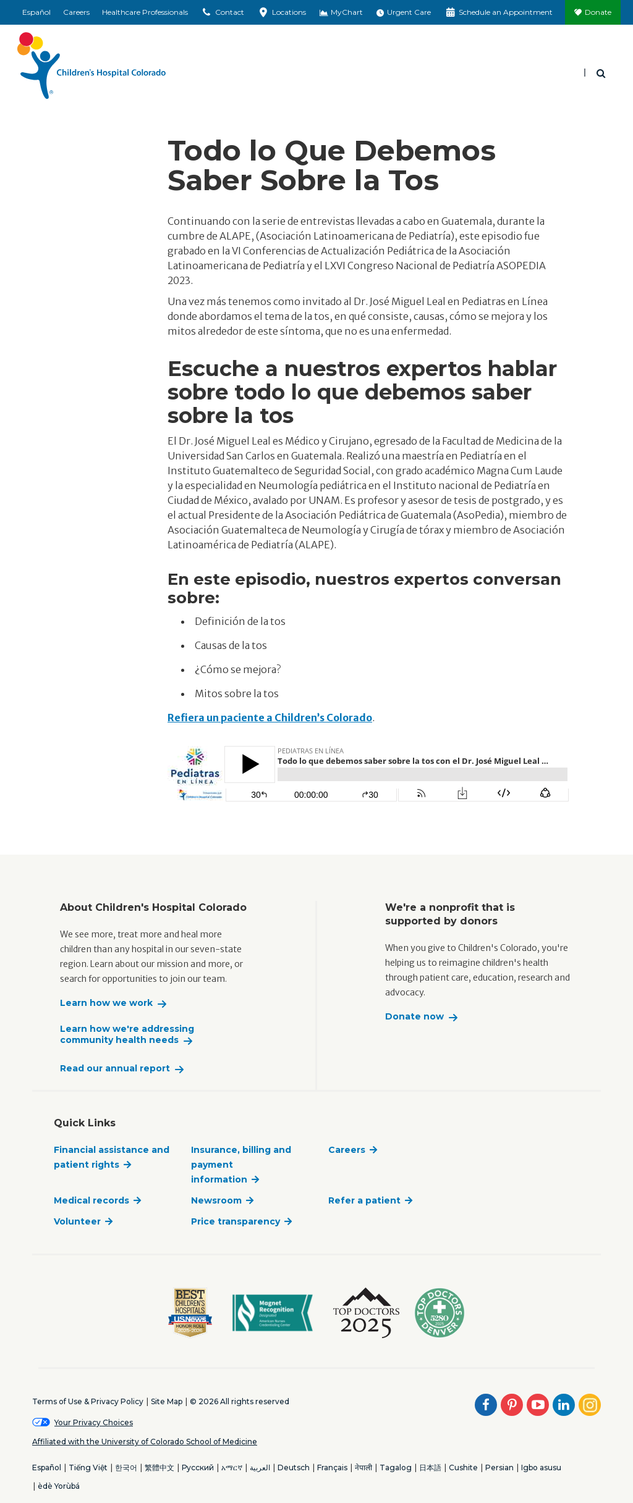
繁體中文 (159, 1467)
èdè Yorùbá (59, 1486)
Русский (198, 1467)
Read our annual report (115, 1068)
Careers (76, 12)
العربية (260, 1467)
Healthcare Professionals (145, 12)
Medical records (91, 1200)
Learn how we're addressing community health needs (127, 1034)
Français (332, 1467)
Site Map (166, 1401)
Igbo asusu (541, 1467)
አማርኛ (231, 1467)
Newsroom (216, 1200)
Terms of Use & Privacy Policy (87, 1401)
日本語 (430, 1467)
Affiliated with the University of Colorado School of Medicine (144, 1441)
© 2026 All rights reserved (239, 1401)
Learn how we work (106, 1003)
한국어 (126, 1467)
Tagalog (396, 1467)
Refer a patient (364, 1200)
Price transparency (235, 1221)
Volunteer (77, 1221)
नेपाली (363, 1467)
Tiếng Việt (88, 1467)
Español (36, 12)
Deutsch (294, 1467)
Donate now (414, 1016)
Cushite (463, 1467)
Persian (499, 1467)
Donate (598, 12)
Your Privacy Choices (93, 1422)
